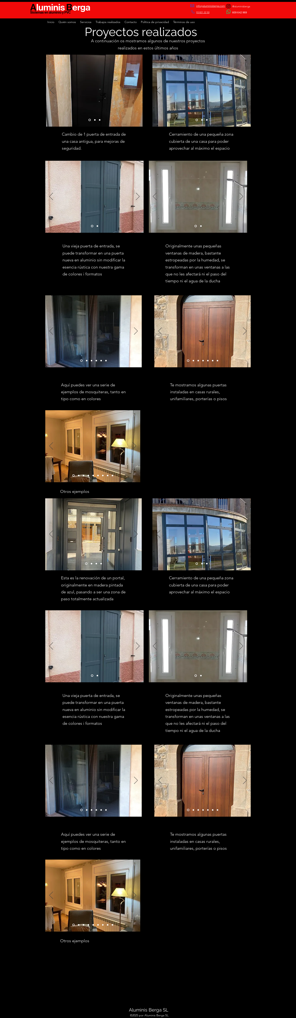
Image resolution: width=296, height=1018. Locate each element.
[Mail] (192, 6)
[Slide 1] (89, 120)
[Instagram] (228, 6)
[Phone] (193, 12)
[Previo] (52, 91)
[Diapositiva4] (96, 360)
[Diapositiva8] (93, 475)
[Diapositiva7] (217, 360)
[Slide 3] (99, 120)
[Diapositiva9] (73, 475)
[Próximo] (137, 91)
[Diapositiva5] (101, 360)
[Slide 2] (95, 120)
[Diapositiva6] (106, 360)
